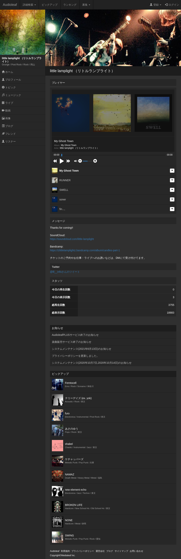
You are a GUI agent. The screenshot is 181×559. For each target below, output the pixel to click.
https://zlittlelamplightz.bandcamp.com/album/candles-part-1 (85, 250)
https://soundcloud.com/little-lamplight (72, 239)
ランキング (69, 4)
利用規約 (65, 551)
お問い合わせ (136, 551)
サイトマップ (121, 551)
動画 (6, 110)
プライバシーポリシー (82, 551)
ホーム (7, 71)
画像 (6, 118)
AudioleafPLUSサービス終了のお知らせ (75, 334)
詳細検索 (29, 4)
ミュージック (11, 95)
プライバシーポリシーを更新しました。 (75, 355)
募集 (86, 4)
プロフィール (11, 79)
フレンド (9, 133)
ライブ (7, 102)
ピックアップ (50, 4)
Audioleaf (10, 5)
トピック (9, 87)
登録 (155, 4)
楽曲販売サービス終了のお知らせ (71, 341)
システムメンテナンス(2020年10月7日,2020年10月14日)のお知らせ (92, 362)
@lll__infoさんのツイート (65, 271)
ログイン (172, 4)
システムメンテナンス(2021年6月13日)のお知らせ (81, 348)
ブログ (7, 126)
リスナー (9, 141)
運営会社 (100, 551)
